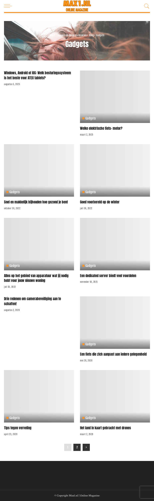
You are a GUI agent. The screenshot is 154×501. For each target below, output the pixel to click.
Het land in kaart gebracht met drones (105, 428)
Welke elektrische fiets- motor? (101, 128)
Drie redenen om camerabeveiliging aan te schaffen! (32, 301)
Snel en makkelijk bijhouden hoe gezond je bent (36, 202)
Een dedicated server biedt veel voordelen (108, 275)
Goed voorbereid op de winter (100, 202)
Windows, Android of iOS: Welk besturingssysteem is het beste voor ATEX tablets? (37, 75)
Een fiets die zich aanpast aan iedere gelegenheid (113, 354)
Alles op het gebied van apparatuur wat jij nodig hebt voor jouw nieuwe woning (36, 278)
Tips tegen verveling (17, 428)
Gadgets (90, 118)
